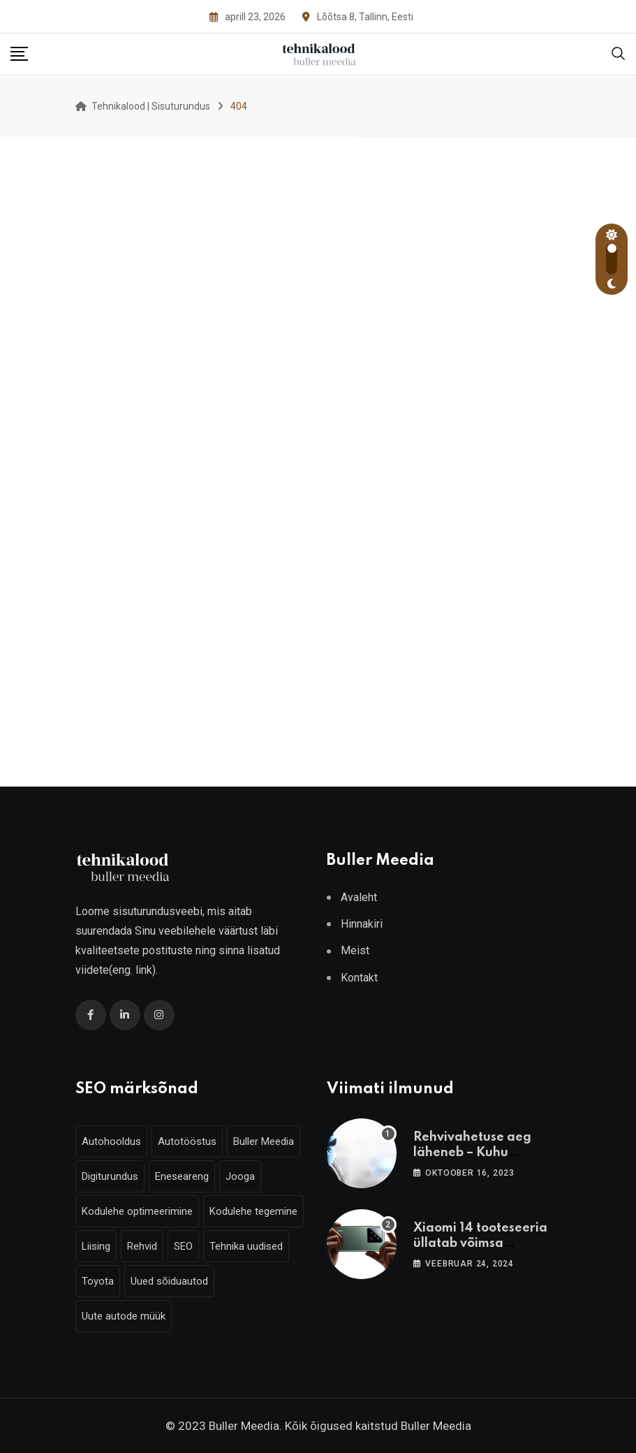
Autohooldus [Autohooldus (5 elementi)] (111, 1141)
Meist (355, 950)
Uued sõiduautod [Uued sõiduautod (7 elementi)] (169, 1281)
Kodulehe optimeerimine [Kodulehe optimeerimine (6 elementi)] (137, 1211)
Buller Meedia (436, 1426)
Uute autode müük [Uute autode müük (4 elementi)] (123, 1316)
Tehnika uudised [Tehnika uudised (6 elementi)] (246, 1246)
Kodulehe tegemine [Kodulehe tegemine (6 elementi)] (253, 1211)
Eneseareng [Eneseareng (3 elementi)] (182, 1176)
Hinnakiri (362, 923)
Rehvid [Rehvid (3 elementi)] (142, 1246)
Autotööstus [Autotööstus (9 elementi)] (187, 1141)
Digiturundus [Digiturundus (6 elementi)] (110, 1176)
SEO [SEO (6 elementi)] (183, 1246)
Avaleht (359, 897)
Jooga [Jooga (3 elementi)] (240, 1176)
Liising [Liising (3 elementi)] (96, 1246)
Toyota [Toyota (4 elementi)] (98, 1281)
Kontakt (359, 977)
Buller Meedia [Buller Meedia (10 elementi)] (263, 1141)
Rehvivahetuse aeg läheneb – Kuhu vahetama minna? (472, 1153)
